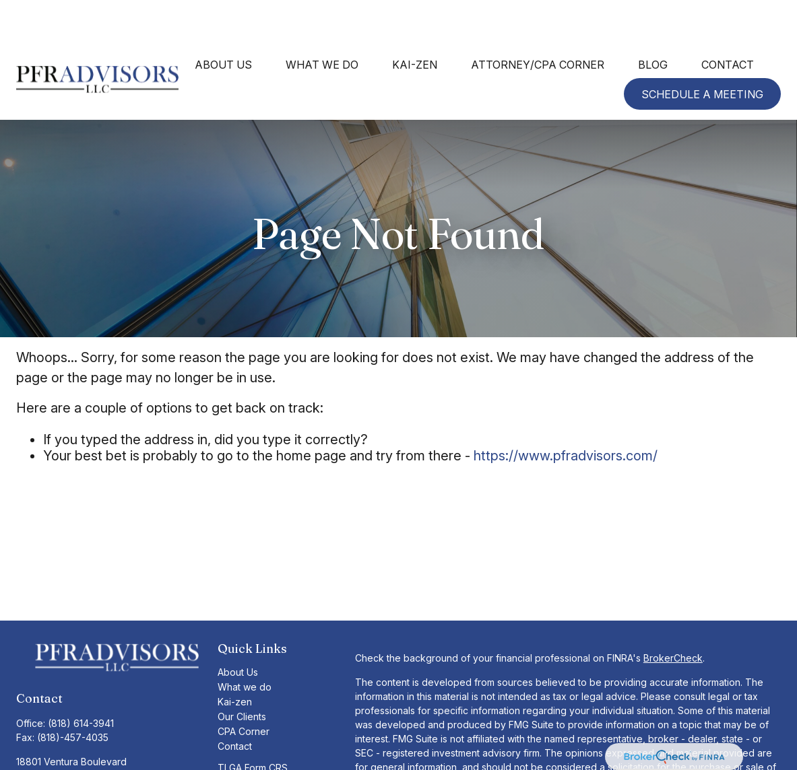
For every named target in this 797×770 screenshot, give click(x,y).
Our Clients (242, 676)
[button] (223, 24)
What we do (245, 647)
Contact (235, 706)
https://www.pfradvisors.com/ (566, 416)
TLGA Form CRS (253, 728)
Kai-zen (235, 662)
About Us (238, 632)
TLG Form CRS (250, 742)
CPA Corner (243, 691)
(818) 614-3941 (81, 678)
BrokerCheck (673, 618)
